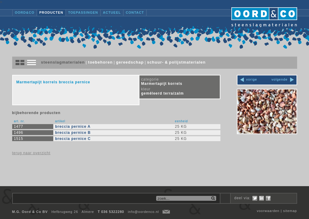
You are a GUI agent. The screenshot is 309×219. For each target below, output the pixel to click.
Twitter (254, 198)
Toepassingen (83, 12)
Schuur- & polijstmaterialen (176, 62)
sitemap (290, 211)
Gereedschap (130, 62)
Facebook (268, 198)
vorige (251, 79)
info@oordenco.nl (143, 212)
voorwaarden (268, 211)
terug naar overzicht (31, 153)
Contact (135, 12)
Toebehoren (100, 62)
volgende (280, 79)
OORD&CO (24, 12)
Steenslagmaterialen (63, 62)
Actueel (112, 12)
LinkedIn (261, 198)
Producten (51, 12)
